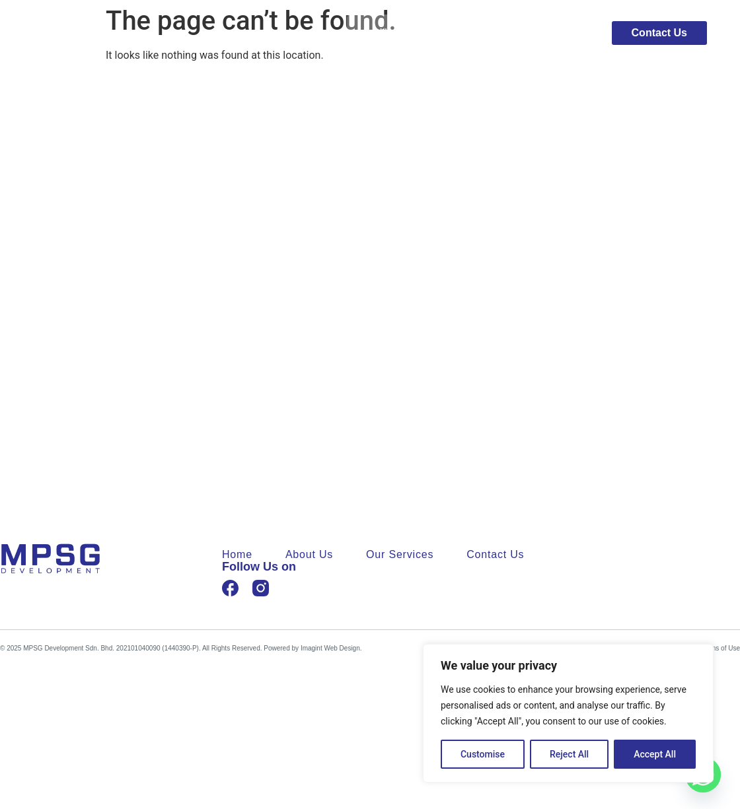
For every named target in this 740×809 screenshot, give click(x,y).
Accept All (655, 754)
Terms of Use (720, 648)
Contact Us (495, 554)
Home (394, 33)
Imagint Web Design (330, 648)
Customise (483, 754)
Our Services (547, 33)
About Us (462, 33)
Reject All (569, 754)
